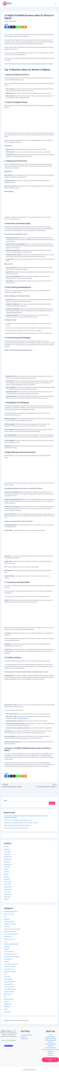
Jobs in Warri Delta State (10, 989)
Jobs (50, 1035)
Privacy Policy (24, 1038)
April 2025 (6, 877)
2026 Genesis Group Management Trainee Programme (17, 825)
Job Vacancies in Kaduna (10, 971)
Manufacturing (7, 994)
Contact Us (50, 1055)
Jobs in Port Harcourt (9, 986)
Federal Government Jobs (10, 931)
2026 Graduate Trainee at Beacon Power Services (16, 828)
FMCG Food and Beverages (10, 934)
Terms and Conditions (26, 1035)
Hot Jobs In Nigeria (8, 951)
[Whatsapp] (18, 27)
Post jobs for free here (50, 1059)
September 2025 (8, 864)
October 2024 (7, 892)
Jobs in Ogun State (8, 984)
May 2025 (6, 874)
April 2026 (6, 846)
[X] (13, 27)
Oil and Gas (6, 1001)
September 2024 (8, 894)
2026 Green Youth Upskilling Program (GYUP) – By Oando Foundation (21, 822)
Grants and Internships (50, 1044)
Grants (5, 941)
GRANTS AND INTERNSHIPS (11, 944)
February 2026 (7, 851)
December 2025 (8, 856)
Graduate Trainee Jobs (9, 939)
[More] (24, 27)
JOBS (5, 974)
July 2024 (6, 899)
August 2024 (7, 897)
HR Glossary (50, 1051)
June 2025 (6, 871)
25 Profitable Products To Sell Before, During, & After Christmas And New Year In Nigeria (31, 63)
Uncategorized (7, 1011)
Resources (50, 1046)
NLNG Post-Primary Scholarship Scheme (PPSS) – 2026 (17, 820)
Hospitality (6, 949)
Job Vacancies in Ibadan (10, 966)
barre (25, 718)
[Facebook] (7, 27)
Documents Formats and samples (12, 929)
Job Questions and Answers (11, 964)
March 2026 (7, 849)
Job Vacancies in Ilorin (9, 969)
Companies (6, 919)
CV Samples (7, 926)
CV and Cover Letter (50, 1047)
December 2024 (8, 887)
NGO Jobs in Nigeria (9, 999)
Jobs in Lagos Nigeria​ (9, 981)
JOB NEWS (6, 961)
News (5, 996)
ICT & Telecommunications (10, 954)
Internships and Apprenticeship (11, 956)
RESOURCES (7, 1006)
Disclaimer (23, 1036)
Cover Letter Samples (9, 921)
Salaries (6, 1009)
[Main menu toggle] (55, 3)
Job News (50, 1042)
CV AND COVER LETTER (10, 924)
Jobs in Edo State (8, 979)
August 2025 (7, 867)
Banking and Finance (9, 914)
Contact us (4, 1040)
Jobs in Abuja (7, 976)
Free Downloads (8, 936)
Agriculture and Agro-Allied (10, 911)
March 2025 (7, 879)
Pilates (21, 718)
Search (5, 800)
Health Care (7, 946)
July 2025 (6, 869)
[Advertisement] (29, 120)
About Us (50, 1053)
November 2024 (8, 889)
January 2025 (7, 884)
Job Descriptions (8, 959)
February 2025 (7, 882)
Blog (5, 916)
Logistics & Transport (9, 991)
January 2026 (7, 854)
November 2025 (8, 859)
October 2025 (7, 861)
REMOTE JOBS (7, 1004)
